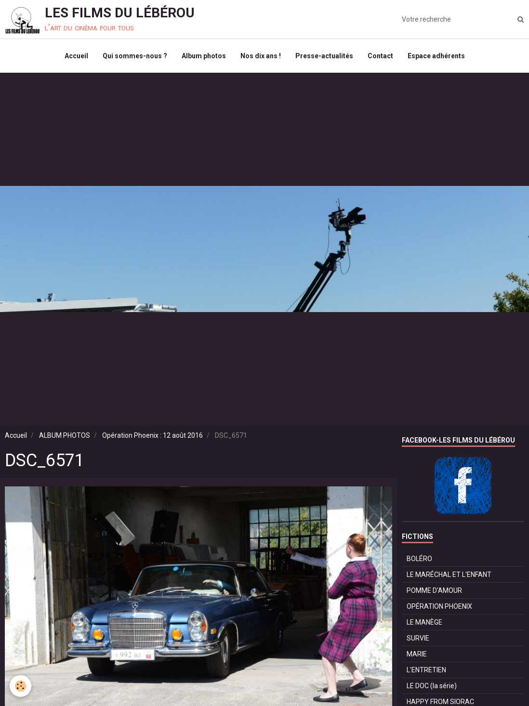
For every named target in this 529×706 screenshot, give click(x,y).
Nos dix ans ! (260, 56)
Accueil (76, 56)
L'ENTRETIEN (426, 670)
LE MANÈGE (424, 622)
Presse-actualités (324, 56)
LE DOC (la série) (432, 686)
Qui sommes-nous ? (135, 56)
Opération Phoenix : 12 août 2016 (152, 435)
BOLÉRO (419, 558)
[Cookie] (20, 686)
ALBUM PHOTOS (64, 435)
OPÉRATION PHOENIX (439, 606)
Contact (380, 56)
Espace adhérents (436, 56)
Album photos (204, 56)
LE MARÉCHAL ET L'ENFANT (449, 574)
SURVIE (418, 638)
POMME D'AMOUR (434, 590)
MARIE (417, 654)
